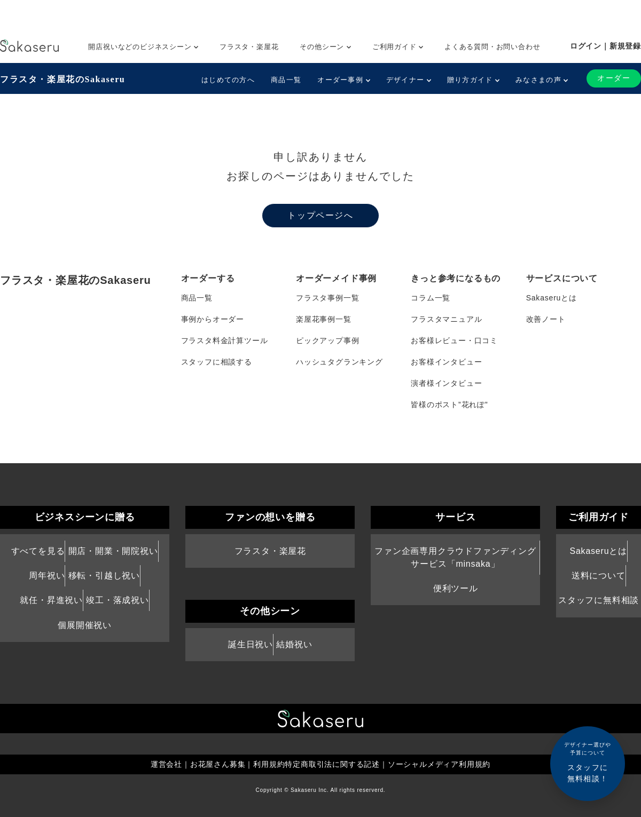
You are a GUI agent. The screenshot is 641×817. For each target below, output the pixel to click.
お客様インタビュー (446, 362)
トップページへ (320, 215)
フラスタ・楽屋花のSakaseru (62, 79)
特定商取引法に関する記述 (332, 764)
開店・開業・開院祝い (113, 551)
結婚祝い (294, 644)
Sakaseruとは (551, 298)
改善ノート (546, 319)
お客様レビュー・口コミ (454, 340)
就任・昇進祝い (51, 600)
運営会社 (166, 764)
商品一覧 (286, 80)
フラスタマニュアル (446, 319)
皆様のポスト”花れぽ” (449, 404)
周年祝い (47, 575)
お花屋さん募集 (218, 764)
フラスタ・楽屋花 (249, 47)
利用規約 (269, 764)
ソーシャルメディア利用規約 (439, 764)
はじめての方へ (228, 80)
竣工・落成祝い (117, 600)
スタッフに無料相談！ (587, 762)
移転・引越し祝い (104, 575)
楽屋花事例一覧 (323, 319)
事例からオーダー (212, 319)
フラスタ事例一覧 (327, 298)
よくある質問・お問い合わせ (492, 47)
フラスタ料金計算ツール (224, 340)
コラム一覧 (430, 298)
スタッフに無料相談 (598, 600)
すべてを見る (38, 551)
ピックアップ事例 (327, 340)
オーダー (613, 78)
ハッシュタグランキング (339, 362)
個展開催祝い (85, 625)
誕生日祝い (250, 644)
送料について (599, 575)
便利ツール (455, 588)
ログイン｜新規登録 (605, 46)
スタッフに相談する (216, 362)
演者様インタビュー (446, 383)
